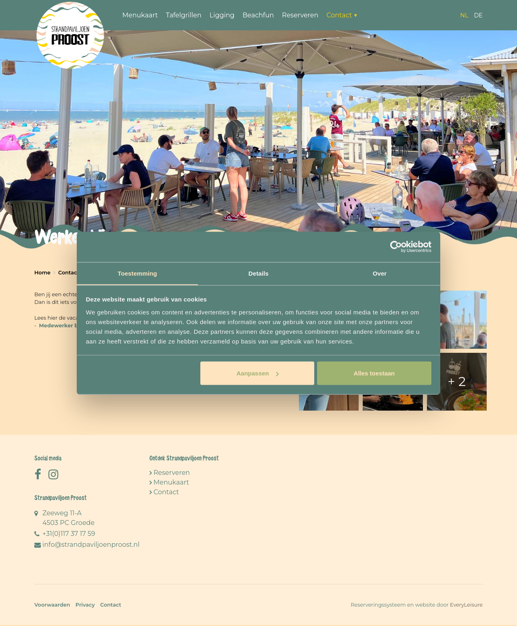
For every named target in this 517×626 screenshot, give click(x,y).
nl (464, 15)
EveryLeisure (466, 606)
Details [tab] (258, 273)
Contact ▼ (343, 15)
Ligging (222, 15)
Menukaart (141, 15)
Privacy (85, 606)
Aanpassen (258, 373)
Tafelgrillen (184, 15)
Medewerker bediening (70, 325)
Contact (166, 493)
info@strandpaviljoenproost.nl (91, 546)
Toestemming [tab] (137, 273)
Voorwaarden (52, 606)
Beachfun (259, 15)
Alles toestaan (374, 373)
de (478, 15)
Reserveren (301, 15)
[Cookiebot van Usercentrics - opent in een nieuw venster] (396, 246)
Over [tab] (380, 273)
